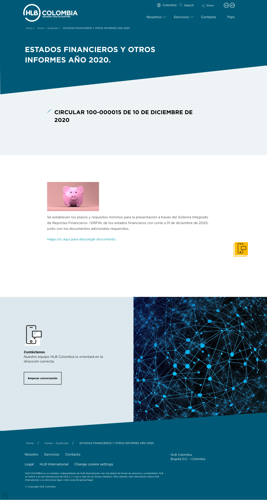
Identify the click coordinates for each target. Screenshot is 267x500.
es (226, 5)
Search (189, 5)
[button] (211, 8)
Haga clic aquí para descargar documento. (81, 239)
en (232, 5)
